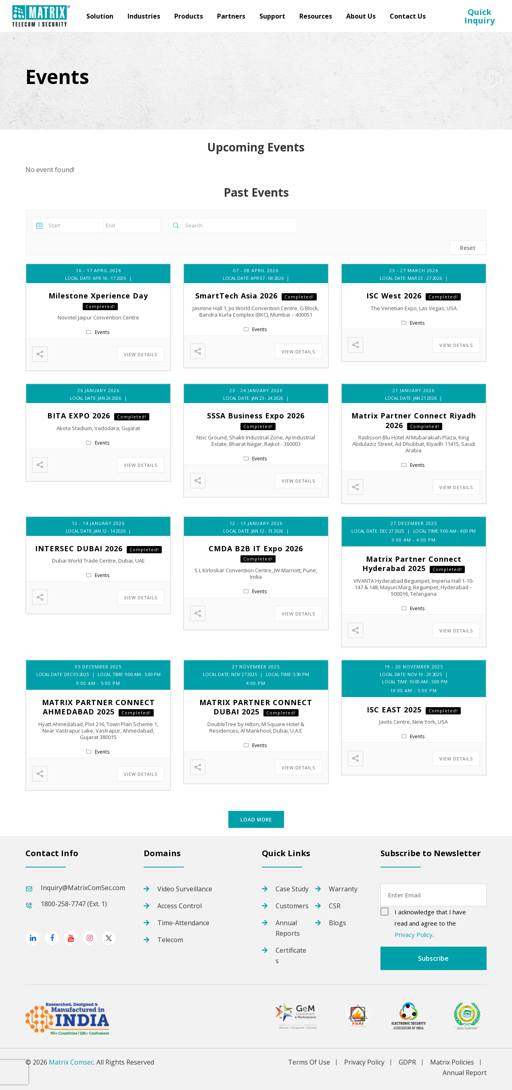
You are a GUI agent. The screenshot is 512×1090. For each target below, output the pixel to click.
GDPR (407, 1062)
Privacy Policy (414, 934)
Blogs (337, 922)
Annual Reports (288, 928)
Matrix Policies (452, 1062)
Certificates (291, 955)
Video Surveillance (184, 888)
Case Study (292, 888)
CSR (335, 905)
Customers (292, 905)
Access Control (179, 905)
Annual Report (465, 1073)
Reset (468, 248)
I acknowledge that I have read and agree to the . (430, 923)
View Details (140, 354)
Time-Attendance (183, 922)
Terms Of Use (309, 1062)
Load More (256, 819)
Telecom (170, 939)
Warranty (343, 888)
